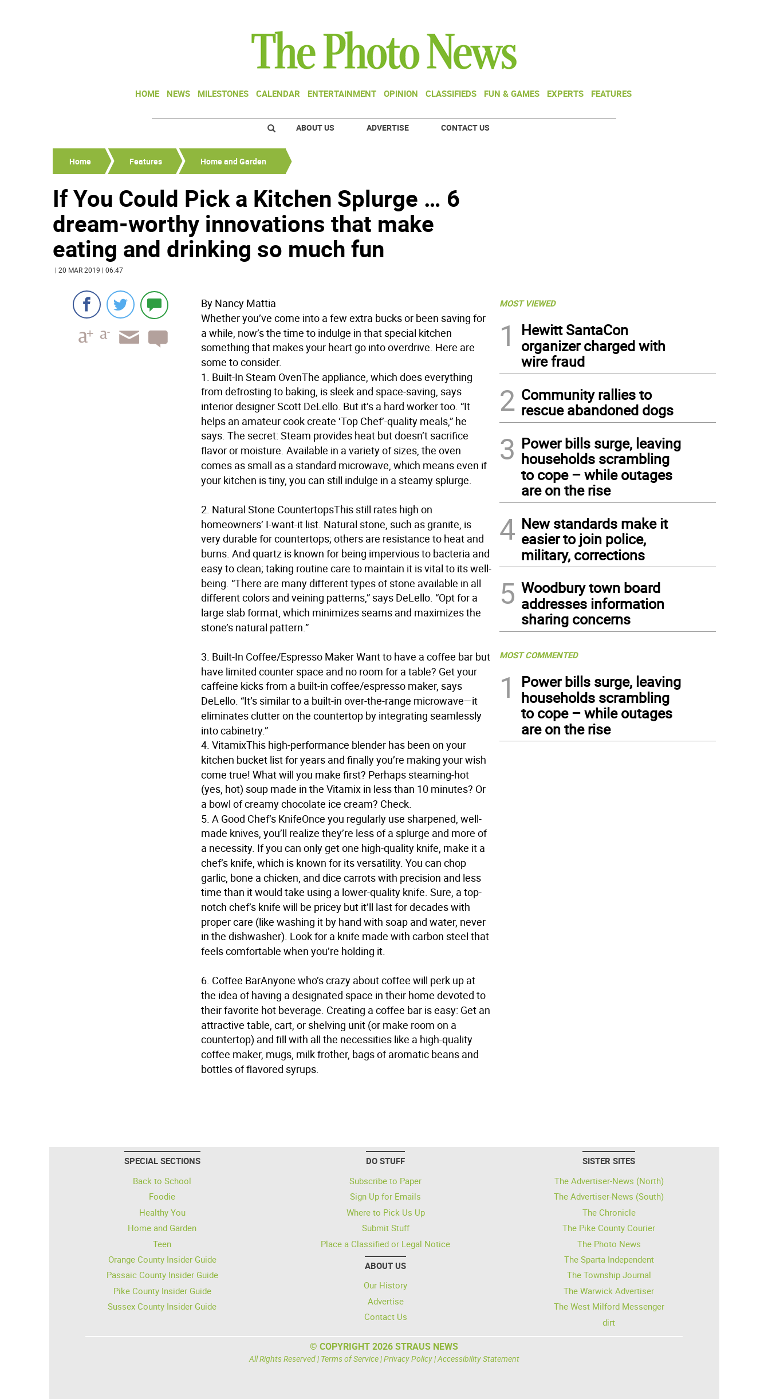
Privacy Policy (408, 1358)
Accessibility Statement (478, 1358)
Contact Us (465, 127)
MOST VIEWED (527, 303)
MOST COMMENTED (538, 655)
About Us (315, 127)
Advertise (388, 127)
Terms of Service (350, 1358)
